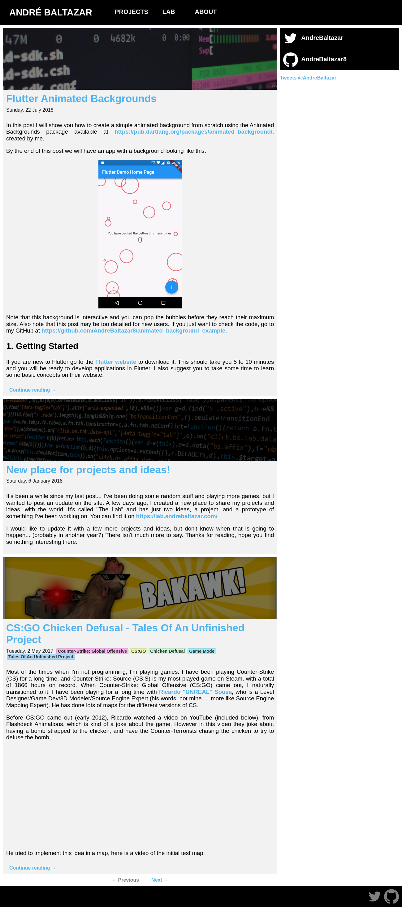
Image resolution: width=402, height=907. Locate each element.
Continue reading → (32, 390)
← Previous (125, 880)
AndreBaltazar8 (315, 59)
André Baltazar (50, 12)
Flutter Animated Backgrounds (81, 98)
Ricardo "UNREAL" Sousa (195, 692)
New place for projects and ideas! (88, 469)
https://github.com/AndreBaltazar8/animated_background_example (133, 330)
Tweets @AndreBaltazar (308, 77)
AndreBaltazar (313, 38)
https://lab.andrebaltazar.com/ (176, 516)
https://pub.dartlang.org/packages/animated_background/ (193, 131)
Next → (159, 880)
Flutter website (115, 362)
